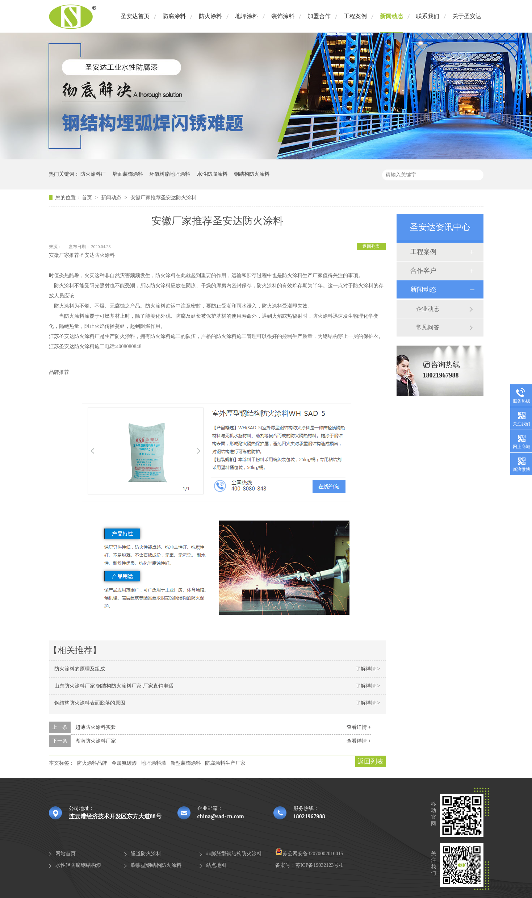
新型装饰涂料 (186, 763)
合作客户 (423, 270)
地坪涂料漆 (153, 763)
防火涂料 (210, 16)
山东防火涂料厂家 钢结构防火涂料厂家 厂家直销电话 (113, 686)
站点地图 (216, 865)
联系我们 (427, 16)
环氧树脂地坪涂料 (170, 174)
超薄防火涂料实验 (95, 727)
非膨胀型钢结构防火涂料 (234, 853)
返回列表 (371, 246)
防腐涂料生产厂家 (225, 763)
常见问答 (427, 327)
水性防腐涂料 (212, 174)
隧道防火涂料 (146, 853)
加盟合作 (319, 16)
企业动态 (427, 309)
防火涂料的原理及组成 (79, 669)
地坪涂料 (246, 16)
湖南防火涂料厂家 (95, 741)
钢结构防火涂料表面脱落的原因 (89, 703)
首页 (87, 197)
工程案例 (355, 16)
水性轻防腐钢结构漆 (78, 865)
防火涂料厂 (93, 174)
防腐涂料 (174, 16)
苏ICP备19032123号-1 (319, 865)
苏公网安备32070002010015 (309, 853)
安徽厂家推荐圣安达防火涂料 (163, 197)
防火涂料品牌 (92, 763)
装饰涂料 (282, 16)
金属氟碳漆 (124, 763)
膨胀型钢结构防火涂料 (156, 865)
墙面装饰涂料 (128, 174)
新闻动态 (391, 16)
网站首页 (65, 853)
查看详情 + (359, 727)
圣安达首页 (135, 16)
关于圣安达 (466, 16)
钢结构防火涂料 (251, 174)
